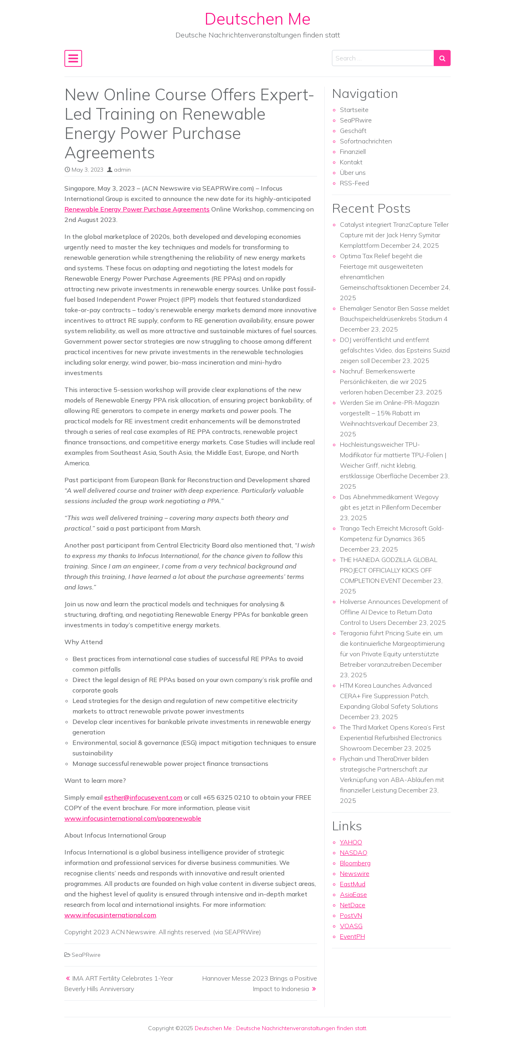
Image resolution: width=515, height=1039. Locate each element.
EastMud (352, 884)
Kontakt (351, 162)
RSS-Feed (354, 183)
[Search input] (383, 58)
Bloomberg (355, 863)
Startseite (354, 110)
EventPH (352, 936)
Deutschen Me (257, 18)
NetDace (352, 905)
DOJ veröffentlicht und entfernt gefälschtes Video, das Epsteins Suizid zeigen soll (395, 350)
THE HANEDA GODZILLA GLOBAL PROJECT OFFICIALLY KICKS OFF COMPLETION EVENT (388, 570)
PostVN (351, 915)
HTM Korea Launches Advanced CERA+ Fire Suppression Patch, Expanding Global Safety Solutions (389, 695)
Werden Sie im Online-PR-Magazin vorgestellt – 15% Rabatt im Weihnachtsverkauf (389, 412)
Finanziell (353, 151)
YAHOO (351, 842)
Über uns (353, 172)
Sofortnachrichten (366, 141)
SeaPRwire (86, 954)
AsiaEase (353, 894)
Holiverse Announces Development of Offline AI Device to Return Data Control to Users (394, 611)
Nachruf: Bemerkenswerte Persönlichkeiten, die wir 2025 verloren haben (383, 381)
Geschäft (353, 131)
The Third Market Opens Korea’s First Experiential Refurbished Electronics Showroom (392, 737)
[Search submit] (442, 58)
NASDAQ (353, 852)
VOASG (351, 926)
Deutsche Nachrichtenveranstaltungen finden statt (301, 1028)
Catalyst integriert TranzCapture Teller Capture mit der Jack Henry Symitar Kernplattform (394, 234)
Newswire (354, 873)
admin (122, 169)
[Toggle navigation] (73, 58)
